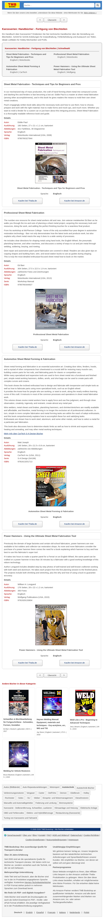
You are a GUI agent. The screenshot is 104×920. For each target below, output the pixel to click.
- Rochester (9, 798)
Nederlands (75, 912)
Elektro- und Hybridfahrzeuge (40, 813)
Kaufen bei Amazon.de (74, 201)
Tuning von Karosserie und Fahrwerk (20, 818)
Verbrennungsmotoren (14, 793)
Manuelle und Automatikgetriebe (18, 803)
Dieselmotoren (82, 798)
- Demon (63, 793)
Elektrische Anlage (88, 808)
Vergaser (31, 793)
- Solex (20, 798)
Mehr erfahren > (90, 13)
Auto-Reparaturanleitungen (35, 787)
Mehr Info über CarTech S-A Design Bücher (23, 433)
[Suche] (97, 5)
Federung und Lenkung (45, 803)
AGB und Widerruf (61, 835)
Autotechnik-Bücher (85, 788)
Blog (35, 835)
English (29, 912)
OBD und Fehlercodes (14, 813)
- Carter (40, 793)
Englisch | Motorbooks (26, 57)
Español (40, 912)
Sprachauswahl (14, 835)
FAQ (49, 835)
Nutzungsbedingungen (56, 839)
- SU (28, 798)
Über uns (27, 835)
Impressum (73, 839)
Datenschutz (76, 835)
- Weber (36, 798)
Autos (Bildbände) (12, 787)
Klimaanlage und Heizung (66, 808)
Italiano (62, 912)
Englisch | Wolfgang (74, 69)
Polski (86, 912)
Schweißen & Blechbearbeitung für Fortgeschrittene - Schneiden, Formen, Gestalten (18, 722)
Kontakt (41, 835)
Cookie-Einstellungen (35, 839)
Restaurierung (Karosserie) (68, 813)
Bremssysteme (66, 803)
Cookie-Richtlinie (91, 835)
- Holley (85, 793)
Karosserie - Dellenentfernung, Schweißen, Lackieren (28, 808)
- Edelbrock (74, 793)
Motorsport (54, 787)
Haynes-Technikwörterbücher (38, 882)
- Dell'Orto (51, 793)
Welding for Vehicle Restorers (16, 771)
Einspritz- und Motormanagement (58, 798)
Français (51, 912)
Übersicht (52, 20)
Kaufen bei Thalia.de (27, 201)
